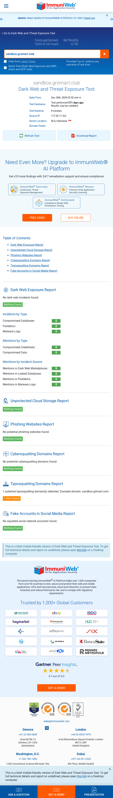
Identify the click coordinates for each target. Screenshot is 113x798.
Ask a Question (18, 794)
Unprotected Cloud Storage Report (31, 250)
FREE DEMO (37, 217)
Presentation (94, 794)
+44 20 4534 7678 (81, 734)
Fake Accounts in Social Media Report (33, 270)
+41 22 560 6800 (28, 734)
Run (105, 54)
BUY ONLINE (76, 217)
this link (82, 776)
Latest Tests (28, 61)
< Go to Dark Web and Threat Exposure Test (28, 33)
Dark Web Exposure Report (26, 244)
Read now (89, 18)
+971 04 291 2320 (81, 759)
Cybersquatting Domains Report (30, 260)
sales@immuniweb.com (56, 721)
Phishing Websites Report (26, 255)
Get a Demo (56, 688)
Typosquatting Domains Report (29, 265)
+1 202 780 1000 (28, 759)
